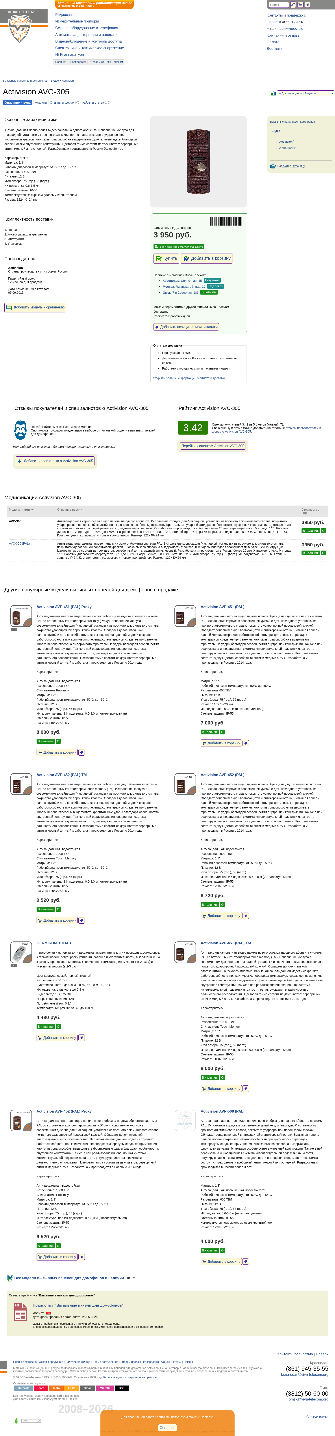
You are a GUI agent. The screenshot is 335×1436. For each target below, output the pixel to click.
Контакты (275, 15)
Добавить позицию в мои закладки (186, 327)
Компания (275, 35)
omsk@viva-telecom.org (308, 1399)
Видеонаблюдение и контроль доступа (88, 41)
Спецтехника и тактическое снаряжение (89, 48)
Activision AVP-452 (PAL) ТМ (62, 775)
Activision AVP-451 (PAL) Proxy (64, 607)
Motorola (23, 1388)
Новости (274, 22)
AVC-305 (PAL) (19, 543)
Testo (56, 1388)
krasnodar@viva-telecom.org (304, 1375)
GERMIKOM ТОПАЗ (54, 943)
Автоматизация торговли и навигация (87, 35)
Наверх (322, 1354)
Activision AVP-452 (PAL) (222, 775)
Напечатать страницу (291, 166)
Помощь (189, 1361)
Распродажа (78, 61)
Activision (68, 80)
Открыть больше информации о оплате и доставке (189, 378)
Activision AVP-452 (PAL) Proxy (64, 1111)
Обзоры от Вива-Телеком (107, 61)
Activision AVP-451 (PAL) (222, 607)
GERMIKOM (287, 148)
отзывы (294, 35)
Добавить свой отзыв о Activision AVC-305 (55, 461)
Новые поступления (105, 1361)
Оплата (273, 42)
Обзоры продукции (51, 1361)
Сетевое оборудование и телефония (86, 28)
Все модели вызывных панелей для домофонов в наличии (65, 1278)
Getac (87, 1388)
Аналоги (41, 102)
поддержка (296, 15)
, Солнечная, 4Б (182, 280)
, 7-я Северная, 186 (181, 292)
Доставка (275, 49)
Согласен (167, 1428)
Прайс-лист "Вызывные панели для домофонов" (78, 1305)
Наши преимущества (285, 28)
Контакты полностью (295, 1354)
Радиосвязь (65, 15)
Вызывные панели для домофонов (25, 80)
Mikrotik (105, 1388)
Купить (166, 258)
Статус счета (317, 1417)
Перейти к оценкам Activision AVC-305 (212, 446)
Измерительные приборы (77, 21)
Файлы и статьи (92, 102)
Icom (41, 1388)
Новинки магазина (25, 1361)
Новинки (60, 61)
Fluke (71, 1388)
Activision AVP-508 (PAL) (222, 1111)
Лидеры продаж (130, 1361)
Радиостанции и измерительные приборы (130, 1377)
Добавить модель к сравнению (35, 307)
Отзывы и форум (62, 102)
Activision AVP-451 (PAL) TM (226, 943)
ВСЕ (121, 1388)
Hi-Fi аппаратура (69, 54)
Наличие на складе (77, 1361)
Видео (55, 80)
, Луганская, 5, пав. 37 (184, 286)
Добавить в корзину (206, 258)
